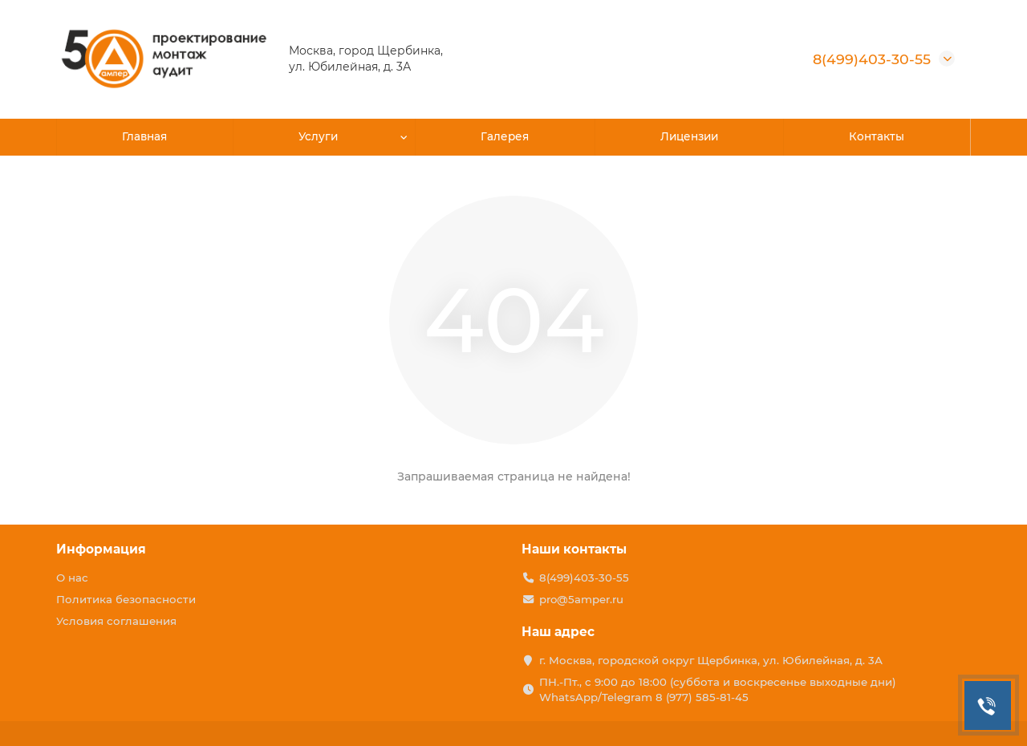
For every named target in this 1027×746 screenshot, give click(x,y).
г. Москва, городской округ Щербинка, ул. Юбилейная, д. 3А (711, 660)
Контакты (877, 137)
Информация (101, 549)
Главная (144, 137)
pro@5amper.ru (581, 599)
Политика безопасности (126, 599)
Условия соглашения (116, 620)
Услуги (319, 137)
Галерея (504, 137)
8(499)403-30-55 (872, 59)
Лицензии (688, 137)
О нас (72, 577)
